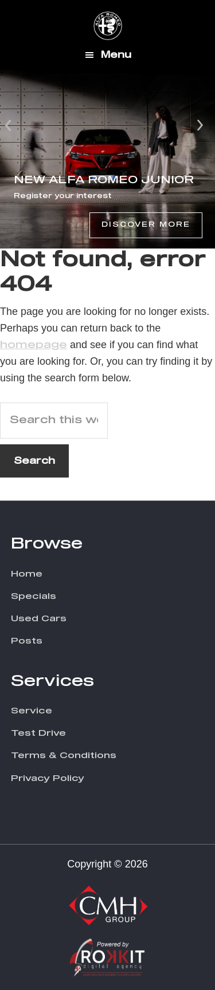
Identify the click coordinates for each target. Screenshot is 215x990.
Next (200, 124)
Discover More (145, 225)
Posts (26, 641)
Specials (33, 596)
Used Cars (39, 618)
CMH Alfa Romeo (108, 25)
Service (31, 711)
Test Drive (38, 733)
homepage (33, 345)
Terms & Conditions (63, 755)
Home (26, 574)
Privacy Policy (47, 778)
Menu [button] (116, 55)
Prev (9, 124)
